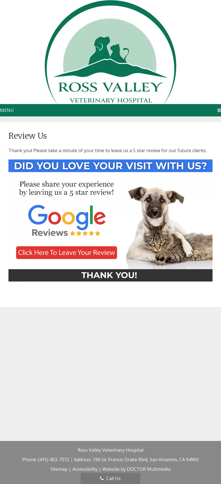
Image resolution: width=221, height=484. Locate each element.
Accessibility (85, 469)
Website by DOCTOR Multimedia (136, 469)
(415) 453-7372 (54, 459)
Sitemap (59, 469)
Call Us (110, 478)
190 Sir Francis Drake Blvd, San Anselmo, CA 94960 (146, 459)
